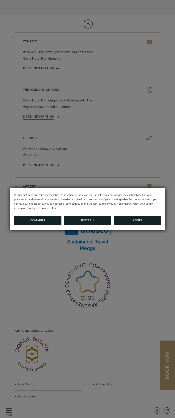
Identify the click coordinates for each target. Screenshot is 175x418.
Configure (37, 221)
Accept (137, 221)
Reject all (87, 221)
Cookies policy (48, 208)
